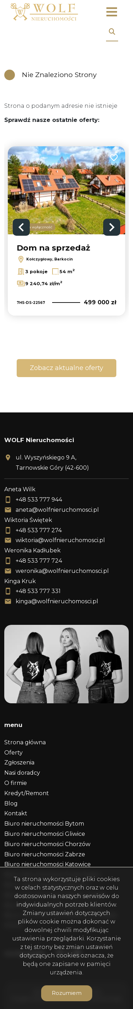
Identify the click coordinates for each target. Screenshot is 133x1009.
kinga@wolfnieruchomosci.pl (57, 601)
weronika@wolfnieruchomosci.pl (62, 571)
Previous (21, 227)
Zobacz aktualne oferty (66, 368)
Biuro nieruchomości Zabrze (44, 854)
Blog (11, 803)
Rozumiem (67, 993)
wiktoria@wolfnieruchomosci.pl (60, 540)
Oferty (13, 752)
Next (111, 227)
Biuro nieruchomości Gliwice (44, 834)
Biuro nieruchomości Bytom (44, 823)
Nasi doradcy (22, 772)
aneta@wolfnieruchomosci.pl (57, 509)
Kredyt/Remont (26, 793)
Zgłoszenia (19, 762)
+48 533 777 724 (39, 560)
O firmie (15, 783)
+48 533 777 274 (39, 530)
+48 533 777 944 (39, 499)
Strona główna (25, 742)
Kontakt (15, 813)
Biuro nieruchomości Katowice (47, 864)
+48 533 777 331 (38, 591)
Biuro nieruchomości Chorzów (47, 844)
